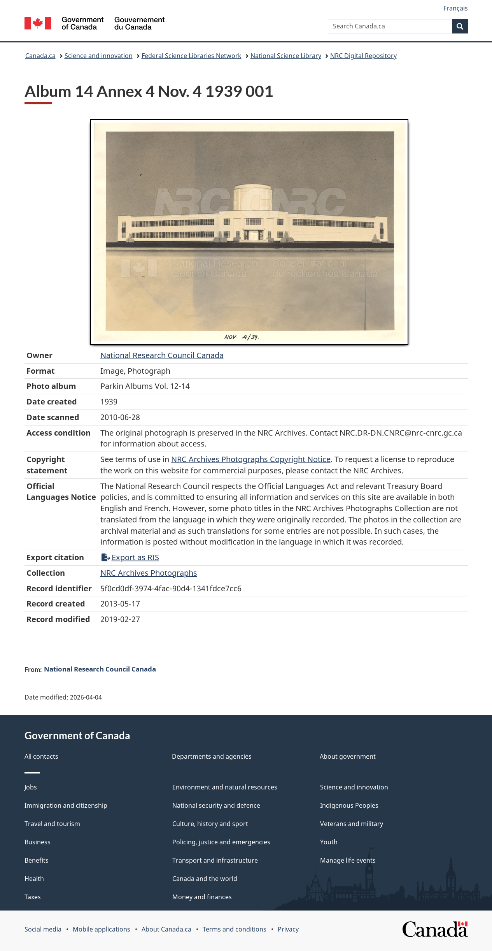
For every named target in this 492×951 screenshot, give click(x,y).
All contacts (41, 756)
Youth (329, 842)
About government (348, 756)
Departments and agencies (212, 756)
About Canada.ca (166, 929)
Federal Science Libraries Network (192, 55)
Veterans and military (351, 823)
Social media (43, 929)
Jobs (31, 787)
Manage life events (348, 860)
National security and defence (216, 805)
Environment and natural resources (224, 787)
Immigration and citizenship (66, 805)
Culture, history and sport (210, 823)
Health (34, 878)
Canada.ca (40, 55)
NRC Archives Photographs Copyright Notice (251, 459)
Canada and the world (204, 878)
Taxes (33, 897)
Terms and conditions (234, 929)
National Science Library (285, 55)
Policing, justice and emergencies (221, 842)
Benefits (37, 860)
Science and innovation (99, 55)
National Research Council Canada (162, 355)
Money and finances (202, 897)
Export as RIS (130, 557)
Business (38, 842)
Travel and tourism (52, 823)
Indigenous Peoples (349, 805)
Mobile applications (101, 929)
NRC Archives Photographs (148, 573)
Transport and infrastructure (215, 860)
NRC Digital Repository (363, 55)
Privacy (288, 929)
